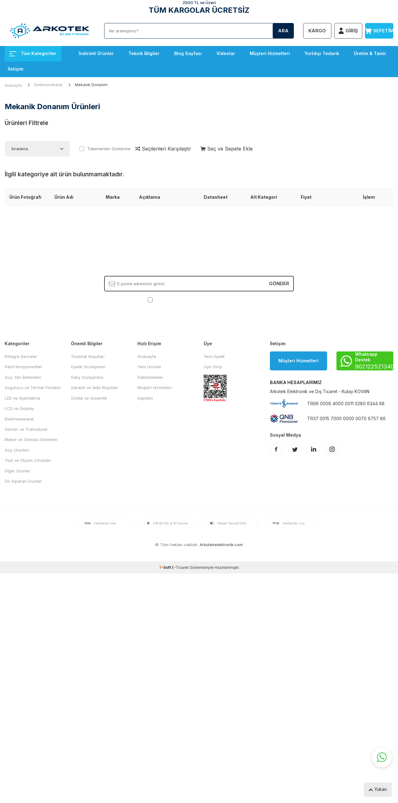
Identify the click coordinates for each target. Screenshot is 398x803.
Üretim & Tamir (370, 53)
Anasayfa (13, 85)
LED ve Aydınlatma (22, 398)
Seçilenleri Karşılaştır (163, 149)
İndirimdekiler (150, 377)
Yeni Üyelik (214, 356)
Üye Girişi (213, 366)
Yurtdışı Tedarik (321, 53)
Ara (283, 31)
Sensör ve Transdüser (26, 429)
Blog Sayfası (188, 53)
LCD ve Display (19, 408)
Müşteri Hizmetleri (270, 53)
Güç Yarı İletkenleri (23, 377)
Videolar (225, 53)
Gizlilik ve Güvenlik (89, 398)
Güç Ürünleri (17, 450)
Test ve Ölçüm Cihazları (28, 460)
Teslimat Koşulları (87, 356)
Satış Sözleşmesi (87, 377)
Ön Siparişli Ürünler (23, 481)
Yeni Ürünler (149, 366)
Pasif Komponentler (23, 366)
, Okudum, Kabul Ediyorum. (199, 299)
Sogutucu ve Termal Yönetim (33, 387)
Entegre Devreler (21, 356)
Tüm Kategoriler (32, 53)
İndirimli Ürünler (96, 53)
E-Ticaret (180, 567)
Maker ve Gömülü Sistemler (31, 439)
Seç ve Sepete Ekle (227, 149)
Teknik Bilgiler (144, 53)
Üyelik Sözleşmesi (88, 366)
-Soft (165, 567)
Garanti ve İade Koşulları (94, 387)
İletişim (15, 69)
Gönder (279, 283)
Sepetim (145, 398)
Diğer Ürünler (17, 470)
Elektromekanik (48, 84)
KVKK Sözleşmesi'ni (175, 299)
